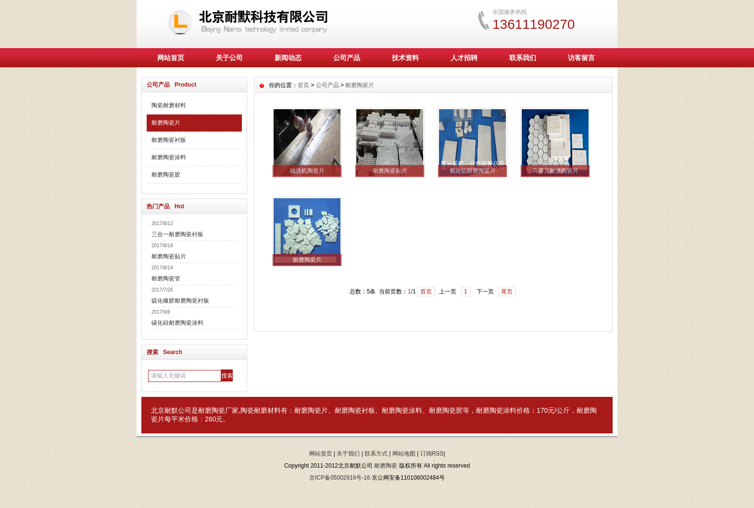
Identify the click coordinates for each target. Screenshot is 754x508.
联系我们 (522, 58)
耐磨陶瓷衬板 (168, 140)
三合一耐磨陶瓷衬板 (177, 234)
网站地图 (403, 453)
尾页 (507, 291)
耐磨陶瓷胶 (165, 174)
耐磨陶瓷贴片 (168, 256)
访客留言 (581, 58)
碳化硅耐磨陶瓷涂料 (177, 322)
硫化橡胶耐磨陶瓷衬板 (180, 300)
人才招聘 (464, 58)
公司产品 (346, 58)
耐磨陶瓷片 (165, 122)
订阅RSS (432, 453)
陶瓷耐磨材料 (168, 105)
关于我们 (348, 453)
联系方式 (376, 453)
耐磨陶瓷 (211, 410)
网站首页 (170, 58)
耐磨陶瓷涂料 (168, 157)
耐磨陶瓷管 (165, 278)
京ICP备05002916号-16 (339, 477)
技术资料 (405, 58)
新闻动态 (288, 58)
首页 (303, 85)
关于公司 (229, 58)
